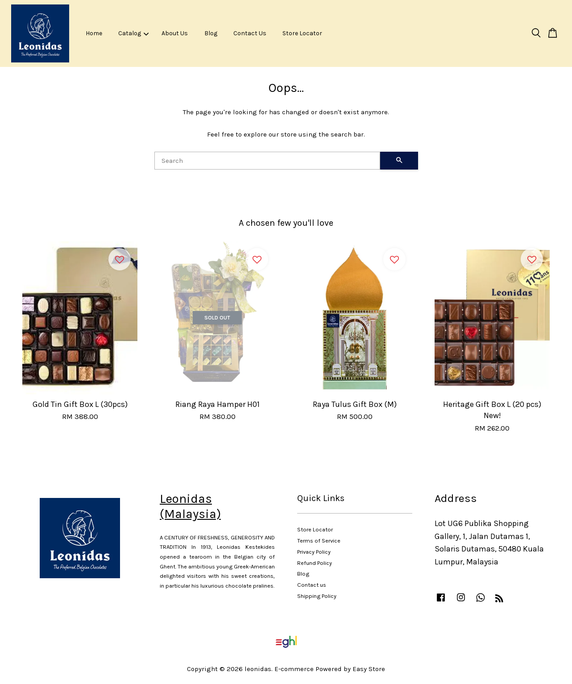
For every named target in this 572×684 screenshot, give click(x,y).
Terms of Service (318, 540)
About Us (175, 33)
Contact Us (249, 33)
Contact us (311, 584)
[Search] (267, 161)
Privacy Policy (314, 551)
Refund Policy (314, 563)
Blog (210, 33)
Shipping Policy (316, 596)
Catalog (133, 33)
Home (94, 33)
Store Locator (302, 33)
